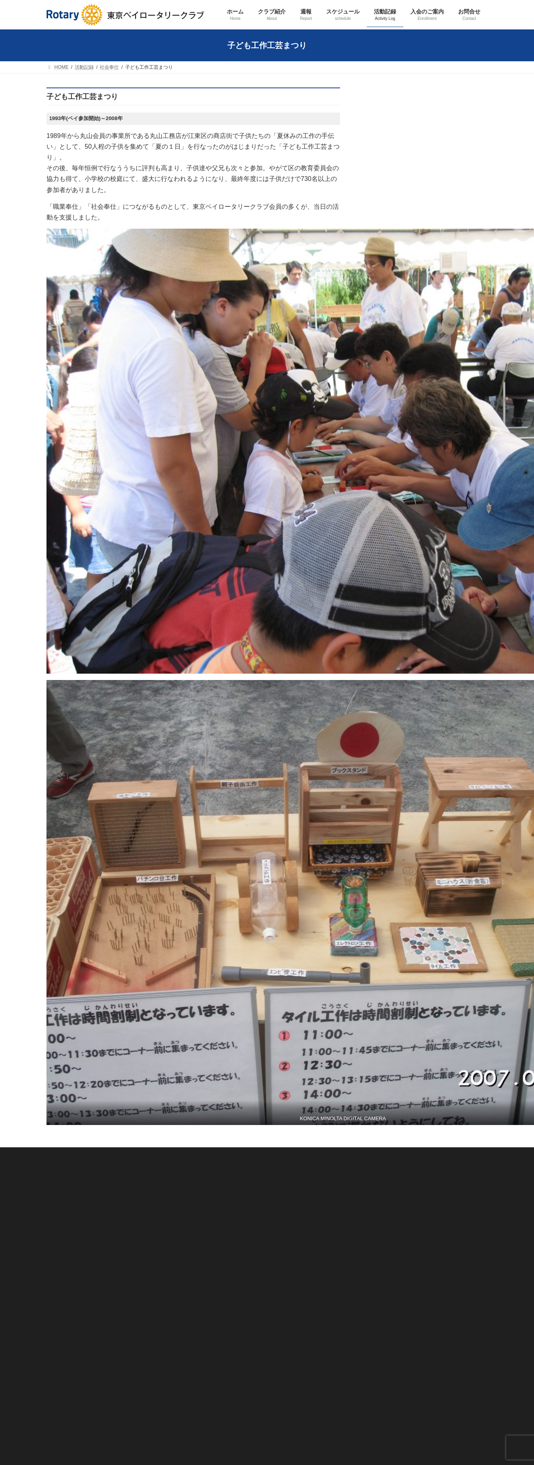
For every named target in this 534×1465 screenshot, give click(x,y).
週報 (376, 247)
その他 (383, 388)
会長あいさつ (390, 191)
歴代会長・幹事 (393, 205)
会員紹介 (385, 176)
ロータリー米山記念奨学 (403, 374)
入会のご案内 (386, 402)
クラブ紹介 (384, 148)
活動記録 (381, 275)
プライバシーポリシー (70, 1404)
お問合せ (381, 417)
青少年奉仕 (388, 346)
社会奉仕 (385, 318)
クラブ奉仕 (388, 289)
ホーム (378, 134)
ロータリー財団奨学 (398, 360)
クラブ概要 (388, 162)
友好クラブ (388, 233)
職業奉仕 (385, 304)
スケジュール (386, 261)
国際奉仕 (385, 332)
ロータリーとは (393, 219)
